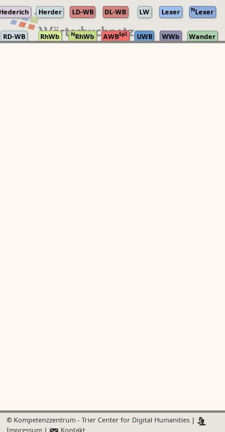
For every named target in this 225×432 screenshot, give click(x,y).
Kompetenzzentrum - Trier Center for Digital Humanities (102, 420)
